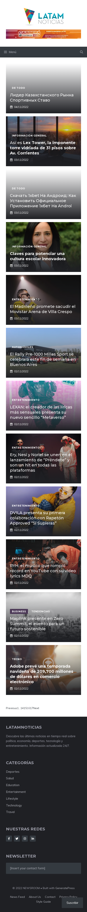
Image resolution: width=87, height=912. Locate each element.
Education (12, 785)
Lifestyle (12, 798)
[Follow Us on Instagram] (25, 839)
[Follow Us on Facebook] (9, 839)
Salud (10, 778)
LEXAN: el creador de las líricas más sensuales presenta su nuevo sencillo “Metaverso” (41, 412)
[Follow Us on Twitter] (17, 839)
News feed (17, 897)
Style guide (43, 901)
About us (35, 897)
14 (22, 708)
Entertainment (16, 792)
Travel (10, 812)
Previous (11, 708)
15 (25, 708)
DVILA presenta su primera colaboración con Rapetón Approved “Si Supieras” (37, 518)
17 (31, 708)
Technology (14, 805)
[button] (81, 52)
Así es (43, 147)
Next (36, 708)
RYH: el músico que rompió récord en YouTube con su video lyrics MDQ (43, 570)
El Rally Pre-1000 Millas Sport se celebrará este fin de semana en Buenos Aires (43, 359)
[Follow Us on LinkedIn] (33, 839)
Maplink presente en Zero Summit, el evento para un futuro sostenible (37, 623)
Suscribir (72, 903)
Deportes (12, 772)
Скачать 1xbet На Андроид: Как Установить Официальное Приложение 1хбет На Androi (43, 200)
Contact (50, 897)
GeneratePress (65, 888)
